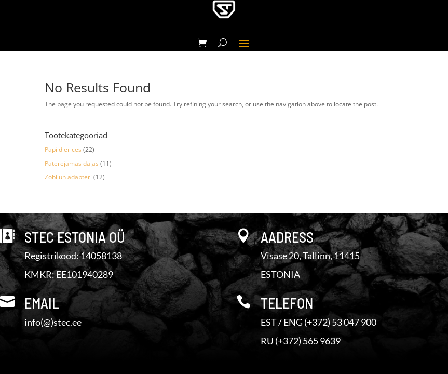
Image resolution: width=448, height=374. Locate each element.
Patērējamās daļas (72, 163)
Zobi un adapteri (68, 176)
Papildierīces (63, 149)
